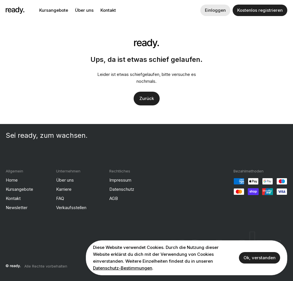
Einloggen (215, 10)
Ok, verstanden (259, 257)
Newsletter (16, 207)
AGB (113, 198)
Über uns (84, 10)
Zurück (146, 98)
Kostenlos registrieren (260, 10)
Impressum (120, 180)
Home (12, 180)
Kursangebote (53, 10)
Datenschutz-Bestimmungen (122, 268)
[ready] (15, 10)
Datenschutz (121, 189)
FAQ (60, 198)
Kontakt (108, 10)
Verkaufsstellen (71, 207)
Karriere (64, 189)
